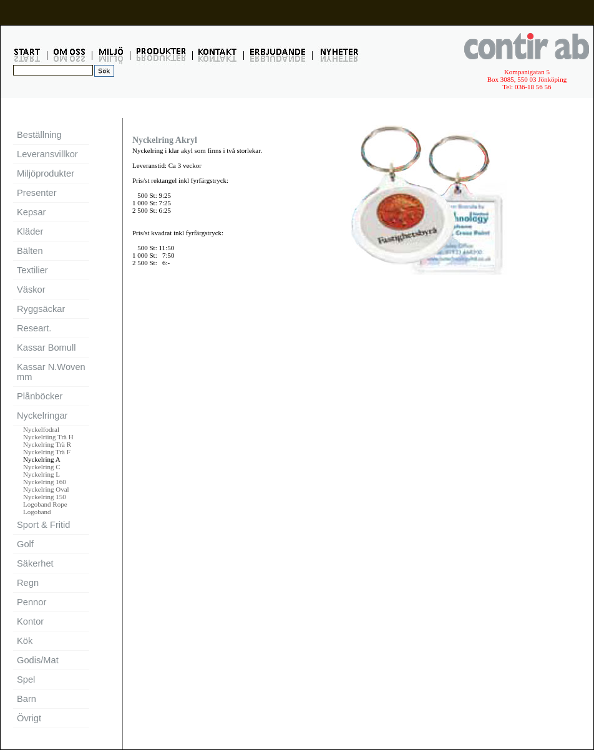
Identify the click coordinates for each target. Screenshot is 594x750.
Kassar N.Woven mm (51, 372)
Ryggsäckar (41, 309)
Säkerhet (35, 563)
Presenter (37, 193)
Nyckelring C (42, 466)
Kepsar (31, 212)
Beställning (39, 135)
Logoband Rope (45, 504)
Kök (24, 641)
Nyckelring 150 (44, 496)
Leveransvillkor (47, 154)
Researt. (34, 328)
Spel (26, 679)
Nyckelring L (41, 474)
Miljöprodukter (45, 173)
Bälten (30, 251)
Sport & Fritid (44, 525)
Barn (26, 699)
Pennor (31, 602)
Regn (28, 583)
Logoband (37, 511)
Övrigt (29, 718)
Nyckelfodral (41, 429)
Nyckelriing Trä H (48, 437)
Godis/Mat (38, 660)
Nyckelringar (42, 416)
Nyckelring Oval (46, 489)
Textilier (32, 270)
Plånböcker (39, 396)
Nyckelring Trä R (47, 444)
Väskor (31, 290)
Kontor (30, 621)
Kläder (30, 231)
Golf (25, 544)
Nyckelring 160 (44, 481)
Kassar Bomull (46, 348)
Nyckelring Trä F (47, 451)
